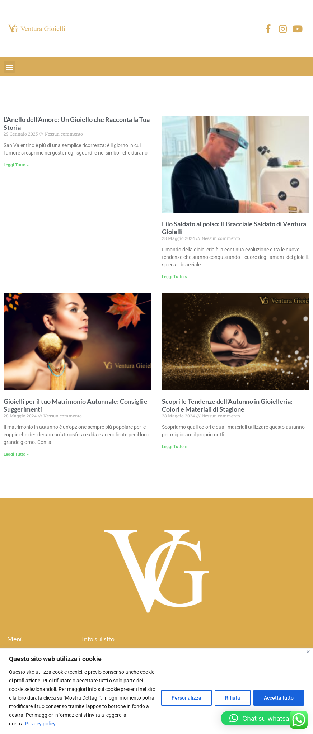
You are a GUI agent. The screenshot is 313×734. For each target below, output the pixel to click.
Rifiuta (232, 698)
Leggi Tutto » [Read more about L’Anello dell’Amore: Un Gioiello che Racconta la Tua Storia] (16, 164)
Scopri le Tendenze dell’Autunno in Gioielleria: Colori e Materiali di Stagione (227, 405)
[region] (156, 691)
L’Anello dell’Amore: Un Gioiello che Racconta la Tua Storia (77, 123)
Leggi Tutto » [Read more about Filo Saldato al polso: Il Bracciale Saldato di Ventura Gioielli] (174, 276)
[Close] (308, 651)
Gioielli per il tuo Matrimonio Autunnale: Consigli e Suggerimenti (76, 405)
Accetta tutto (279, 698)
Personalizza (186, 698)
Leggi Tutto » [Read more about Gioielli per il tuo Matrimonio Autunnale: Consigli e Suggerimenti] (16, 454)
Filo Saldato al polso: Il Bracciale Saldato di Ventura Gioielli (234, 228)
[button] (9, 67)
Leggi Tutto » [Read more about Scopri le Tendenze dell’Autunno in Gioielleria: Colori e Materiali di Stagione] (174, 446)
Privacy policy (40, 723)
